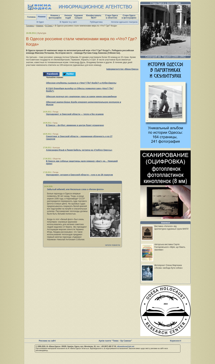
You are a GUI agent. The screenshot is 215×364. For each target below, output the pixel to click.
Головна (31, 17)
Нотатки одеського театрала (124, 22)
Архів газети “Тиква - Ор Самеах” (115, 341)
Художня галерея (78, 16)
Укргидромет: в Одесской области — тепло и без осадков (75, 114)
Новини (42, 16)
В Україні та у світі (68, 22)
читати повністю (112, 245)
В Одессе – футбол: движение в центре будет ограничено (75, 125)
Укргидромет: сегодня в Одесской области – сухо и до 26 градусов (79, 175)
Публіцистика (96, 22)
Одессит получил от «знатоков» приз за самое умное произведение (81, 96)
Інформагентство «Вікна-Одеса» (122, 69)
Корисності (175, 341)
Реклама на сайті (47, 341)
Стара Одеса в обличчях (111, 16)
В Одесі (40, 22)
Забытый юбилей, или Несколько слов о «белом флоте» (75, 189)
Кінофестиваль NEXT (93, 16)
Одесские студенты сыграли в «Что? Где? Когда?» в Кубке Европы (81, 83)
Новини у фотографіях (55, 16)
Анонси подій (68, 16)
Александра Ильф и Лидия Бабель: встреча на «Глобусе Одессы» (79, 150)
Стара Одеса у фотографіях (165, 3)
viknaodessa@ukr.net (125, 346)
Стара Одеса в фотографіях (129, 16)
